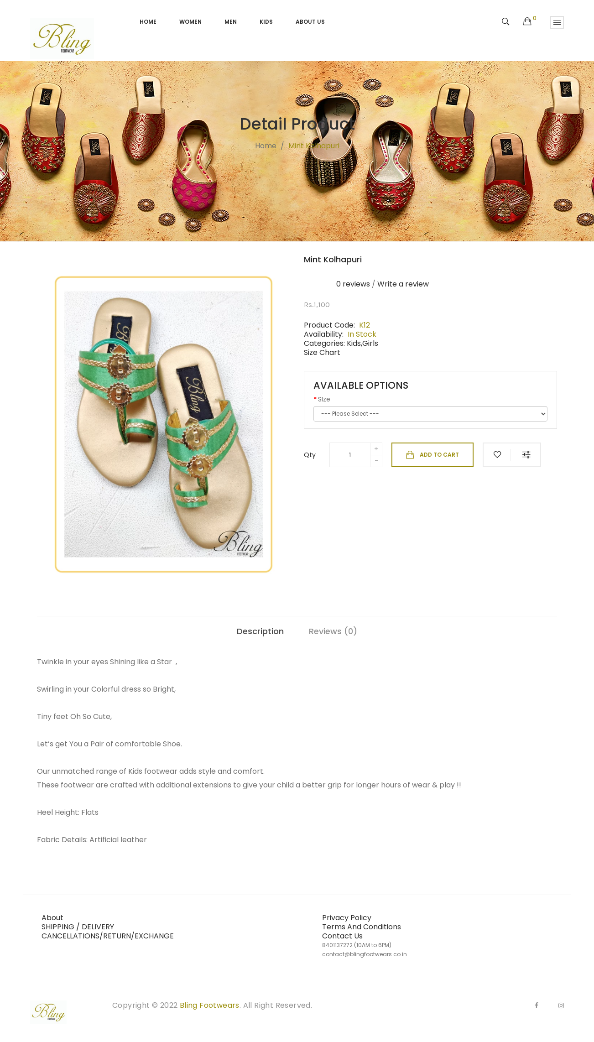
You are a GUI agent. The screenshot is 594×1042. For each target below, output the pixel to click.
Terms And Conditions (361, 927)
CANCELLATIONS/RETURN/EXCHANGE (108, 936)
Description (260, 631)
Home (265, 146)
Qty (310, 454)
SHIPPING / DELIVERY (78, 927)
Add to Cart (432, 454)
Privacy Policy (346, 917)
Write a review (403, 284)
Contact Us (342, 936)
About (52, 917)
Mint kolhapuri (313, 146)
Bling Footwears (210, 1005)
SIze (324, 399)
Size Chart (322, 352)
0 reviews (353, 284)
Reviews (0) (333, 631)
